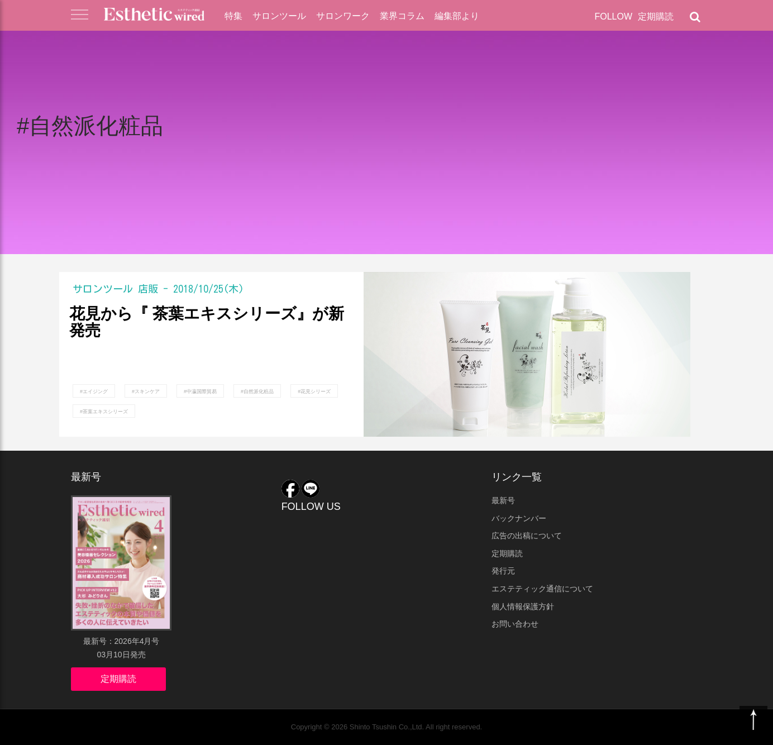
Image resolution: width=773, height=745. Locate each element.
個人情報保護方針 (523, 606)
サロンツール (279, 16)
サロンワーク (343, 16)
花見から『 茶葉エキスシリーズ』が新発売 (206, 322)
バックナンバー (519, 518)
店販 (148, 289)
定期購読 (656, 16)
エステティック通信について (542, 588)
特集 (233, 16)
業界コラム (402, 16)
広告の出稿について (527, 535)
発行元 (503, 570)
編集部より (457, 16)
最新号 (503, 500)
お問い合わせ (515, 623)
